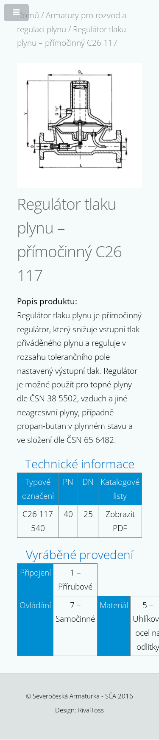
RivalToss (91, 710)
